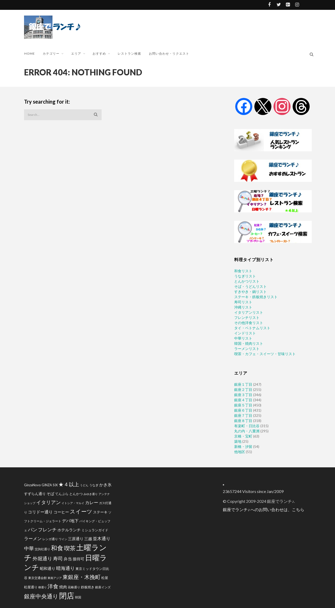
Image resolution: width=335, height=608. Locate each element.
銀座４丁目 (243, 400)
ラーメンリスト (247, 348)
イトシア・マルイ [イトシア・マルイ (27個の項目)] (73, 503)
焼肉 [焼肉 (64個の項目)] (63, 586)
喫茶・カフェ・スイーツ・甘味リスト (265, 354)
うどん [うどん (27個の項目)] (84, 485)
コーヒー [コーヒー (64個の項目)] (61, 512)
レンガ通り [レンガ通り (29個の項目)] (50, 539)
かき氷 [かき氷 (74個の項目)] (105, 484)
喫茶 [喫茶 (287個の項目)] (69, 548)
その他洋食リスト (248, 322)
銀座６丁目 (243, 410)
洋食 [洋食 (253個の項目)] (53, 586)
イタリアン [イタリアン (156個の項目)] (48, 502)
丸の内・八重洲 (247, 431)
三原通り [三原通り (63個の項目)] (75, 538)
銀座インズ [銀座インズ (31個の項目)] (103, 587)
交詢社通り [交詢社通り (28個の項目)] (42, 549)
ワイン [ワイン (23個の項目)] (63, 539)
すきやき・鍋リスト (250, 291)
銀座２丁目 (243, 389)
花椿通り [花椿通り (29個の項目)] (74, 587)
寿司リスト (243, 302)
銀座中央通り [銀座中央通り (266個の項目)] (41, 596)
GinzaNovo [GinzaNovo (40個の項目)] (32, 485)
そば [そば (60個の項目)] (50, 493)
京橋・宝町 (243, 436)
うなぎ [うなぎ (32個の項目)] (93, 485)
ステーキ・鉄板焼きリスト (256, 297)
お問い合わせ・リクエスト (169, 53)
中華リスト (243, 338)
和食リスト (243, 271)
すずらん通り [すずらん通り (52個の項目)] (35, 493)
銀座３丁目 (243, 394)
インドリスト (245, 333)
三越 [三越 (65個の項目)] (88, 538)
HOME (29, 53)
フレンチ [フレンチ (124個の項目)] (47, 529)
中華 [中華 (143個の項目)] (29, 548)
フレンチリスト (247, 317)
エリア (76, 53)
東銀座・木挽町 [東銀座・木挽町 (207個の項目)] (82, 577)
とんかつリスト (247, 281)
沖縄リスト (243, 307)
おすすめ (99, 53)
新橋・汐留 (243, 446)
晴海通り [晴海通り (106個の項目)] (65, 568)
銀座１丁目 (243, 384)
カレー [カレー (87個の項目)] (91, 502)
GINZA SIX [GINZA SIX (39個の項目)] (50, 485)
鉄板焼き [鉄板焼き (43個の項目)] (87, 587)
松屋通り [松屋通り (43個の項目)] (30, 587)
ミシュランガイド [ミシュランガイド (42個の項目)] (94, 530)
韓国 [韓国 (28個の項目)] (78, 597)
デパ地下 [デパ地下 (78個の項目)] (70, 520)
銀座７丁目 (243, 415)
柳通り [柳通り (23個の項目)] (42, 587)
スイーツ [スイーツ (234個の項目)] (81, 511)
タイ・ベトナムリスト (252, 328)
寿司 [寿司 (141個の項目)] (58, 558)
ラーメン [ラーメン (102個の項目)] (33, 538)
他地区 (239, 451)
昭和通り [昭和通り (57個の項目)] (47, 568)
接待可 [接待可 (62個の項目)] (78, 558)
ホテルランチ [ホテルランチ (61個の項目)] (69, 529)
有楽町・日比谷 (247, 426)
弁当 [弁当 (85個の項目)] (68, 558)
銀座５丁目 (243, 405)
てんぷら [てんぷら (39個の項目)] (61, 494)
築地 (237, 441)
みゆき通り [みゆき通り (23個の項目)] (90, 494)
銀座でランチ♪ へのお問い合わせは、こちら (263, 509)
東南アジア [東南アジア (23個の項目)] (55, 578)
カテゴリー (51, 53)
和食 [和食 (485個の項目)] (57, 548)
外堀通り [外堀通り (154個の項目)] (42, 558)
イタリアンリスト (248, 312)
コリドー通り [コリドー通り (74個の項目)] (40, 511)
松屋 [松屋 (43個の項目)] (104, 578)
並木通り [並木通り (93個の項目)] (101, 538)
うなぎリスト (245, 276)
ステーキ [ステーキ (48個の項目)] (100, 512)
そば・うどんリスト (250, 286)
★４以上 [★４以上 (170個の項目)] (68, 484)
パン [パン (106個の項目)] (32, 529)
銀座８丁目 (243, 420)
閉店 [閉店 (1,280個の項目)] (66, 595)
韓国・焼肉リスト (248, 343)
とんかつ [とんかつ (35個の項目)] (76, 494)
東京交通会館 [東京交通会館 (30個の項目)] (37, 578)
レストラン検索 (129, 53)
